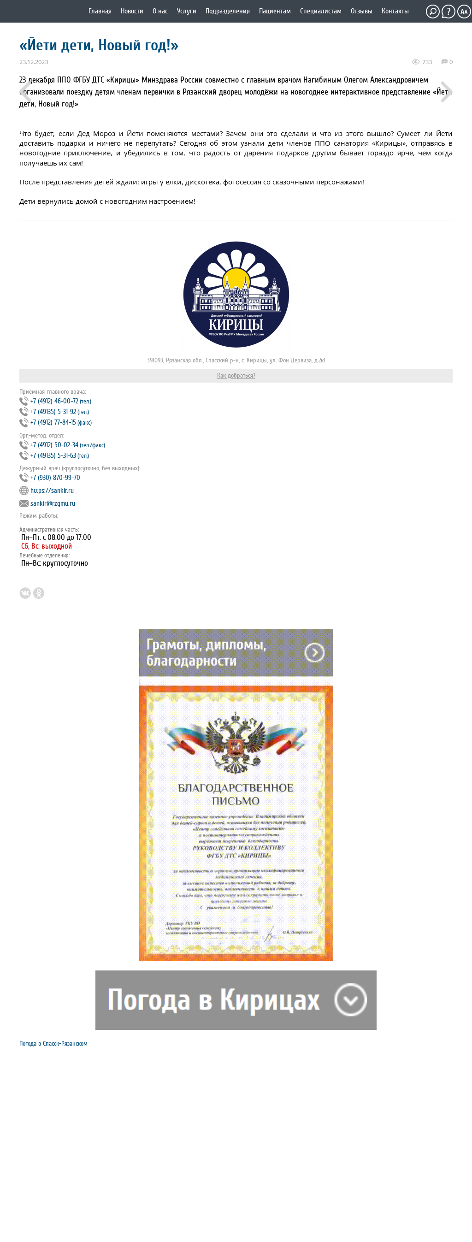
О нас (160, 11)
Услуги (186, 11)
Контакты (395, 11)
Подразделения (228, 11)
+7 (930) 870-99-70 (55, 478)
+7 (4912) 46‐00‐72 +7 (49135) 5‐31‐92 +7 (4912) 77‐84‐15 (55, 411)
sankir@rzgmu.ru (52, 504)
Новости (132, 11)
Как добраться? (236, 375)
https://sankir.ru (52, 491)
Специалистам (321, 11)
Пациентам (275, 11)
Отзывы (361, 11)
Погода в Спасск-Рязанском (53, 1043)
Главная (100, 11)
